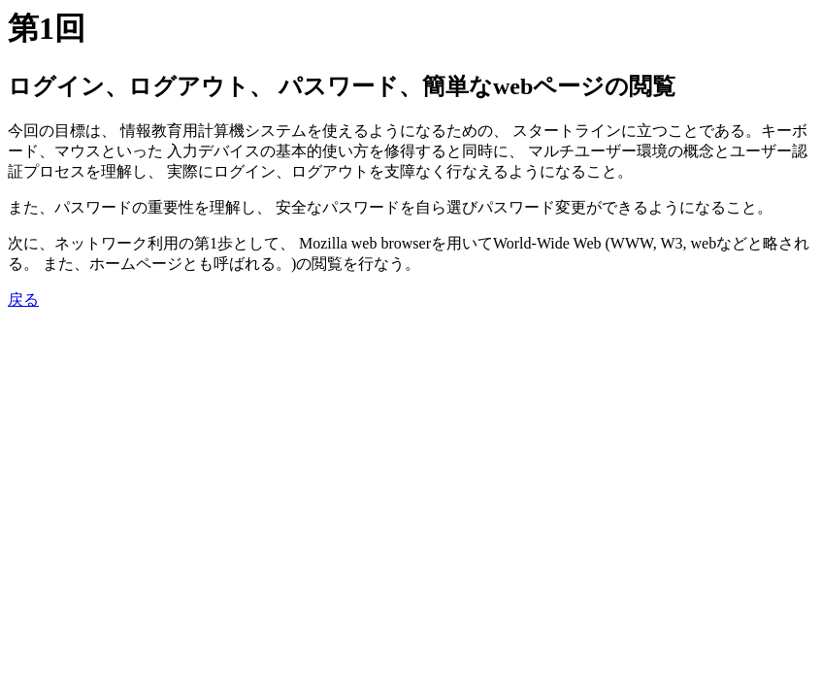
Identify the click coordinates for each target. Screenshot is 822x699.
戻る (23, 299)
